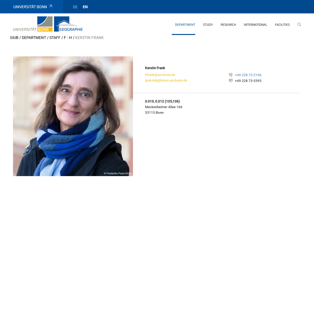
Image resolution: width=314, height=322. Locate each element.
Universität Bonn (33, 6)
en (85, 6)
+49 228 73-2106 (248, 75)
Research (228, 24)
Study (208, 24)
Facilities (282, 24)
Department (185, 24)
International (255, 24)
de (75, 6)
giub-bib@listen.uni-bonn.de (166, 80)
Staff (54, 37)
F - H (68, 37)
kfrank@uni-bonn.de (160, 75)
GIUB (14, 37)
